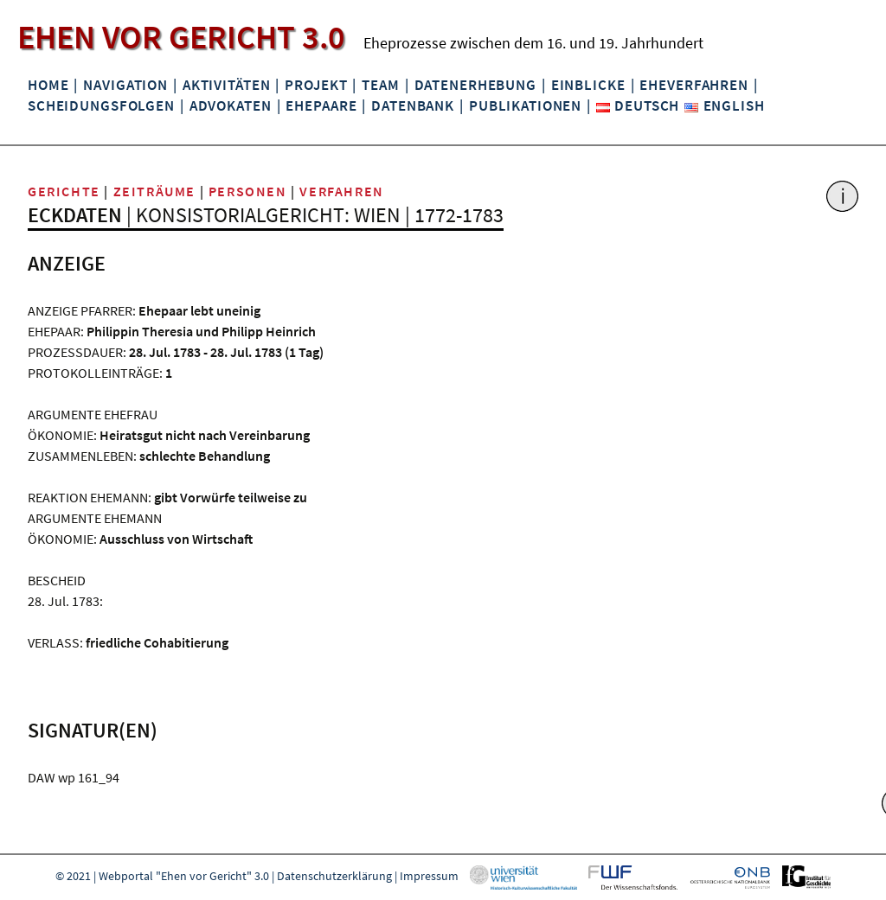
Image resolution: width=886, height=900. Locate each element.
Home (48, 84)
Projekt (316, 84)
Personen (248, 191)
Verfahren (341, 191)
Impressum (429, 876)
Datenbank (412, 105)
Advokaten (230, 105)
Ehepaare (321, 105)
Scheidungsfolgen (101, 105)
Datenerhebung (475, 84)
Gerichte (64, 191)
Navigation (125, 84)
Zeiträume (154, 191)
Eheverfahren (693, 84)
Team (380, 84)
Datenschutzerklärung (334, 876)
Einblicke (588, 84)
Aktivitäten (227, 84)
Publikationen (525, 105)
